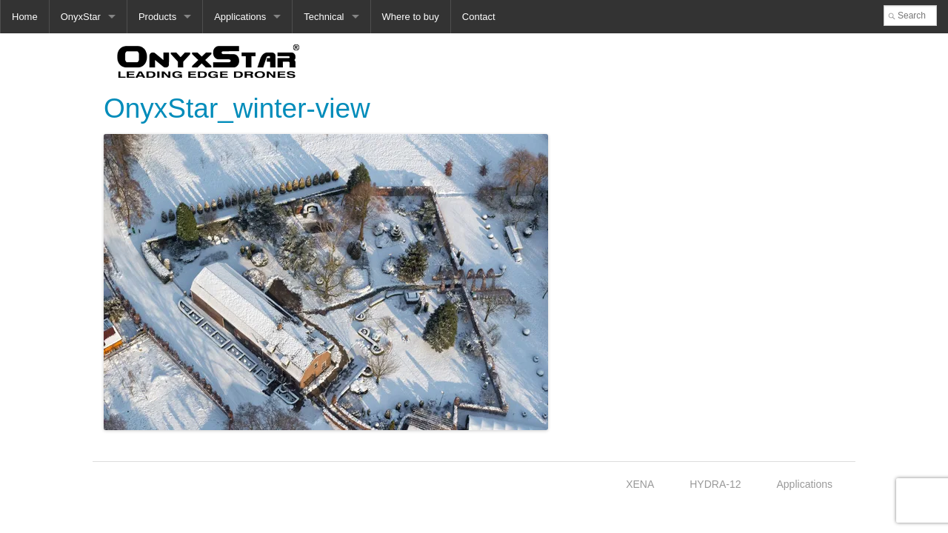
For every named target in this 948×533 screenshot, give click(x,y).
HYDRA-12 (715, 484)
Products (157, 16)
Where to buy (410, 16)
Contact (478, 16)
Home (25, 16)
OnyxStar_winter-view (237, 108)
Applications (240, 16)
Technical (324, 16)
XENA (640, 484)
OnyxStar (81, 16)
